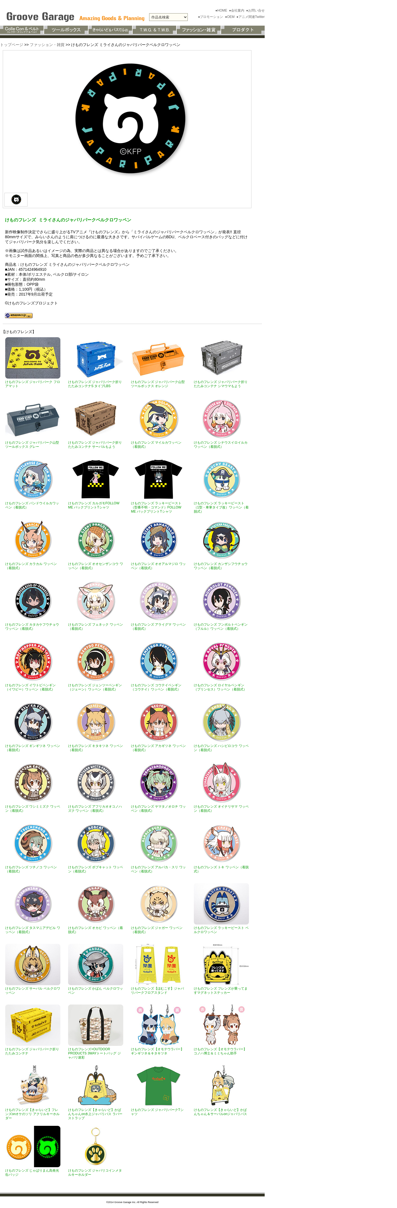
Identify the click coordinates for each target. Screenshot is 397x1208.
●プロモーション (211, 17)
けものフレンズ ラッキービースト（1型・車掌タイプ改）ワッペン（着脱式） (221, 507)
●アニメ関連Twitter (250, 17)
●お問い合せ (255, 10)
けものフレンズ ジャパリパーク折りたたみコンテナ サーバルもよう (95, 445)
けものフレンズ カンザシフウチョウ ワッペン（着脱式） (221, 566)
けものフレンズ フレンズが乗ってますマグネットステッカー (221, 991)
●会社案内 (237, 10)
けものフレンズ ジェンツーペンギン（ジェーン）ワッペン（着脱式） (95, 687)
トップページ (11, 44)
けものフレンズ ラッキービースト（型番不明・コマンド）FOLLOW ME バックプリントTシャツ (156, 507)
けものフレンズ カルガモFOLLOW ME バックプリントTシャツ (93, 505)
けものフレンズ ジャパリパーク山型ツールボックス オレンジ (158, 384)
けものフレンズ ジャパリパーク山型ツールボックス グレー (32, 445)
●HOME (221, 10)
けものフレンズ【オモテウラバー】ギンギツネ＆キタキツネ (157, 1051)
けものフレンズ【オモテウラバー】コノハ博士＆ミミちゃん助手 (220, 1051)
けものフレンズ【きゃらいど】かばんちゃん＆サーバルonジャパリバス (220, 1112)
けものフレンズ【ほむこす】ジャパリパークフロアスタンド (157, 991)
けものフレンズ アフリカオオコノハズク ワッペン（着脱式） (95, 809)
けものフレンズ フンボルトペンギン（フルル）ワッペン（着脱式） (221, 627)
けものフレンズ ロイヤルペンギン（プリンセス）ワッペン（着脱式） (220, 687)
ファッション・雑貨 (47, 44)
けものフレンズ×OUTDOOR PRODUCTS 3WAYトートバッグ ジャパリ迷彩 (94, 1053)
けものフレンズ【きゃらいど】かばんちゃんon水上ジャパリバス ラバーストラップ (95, 1114)
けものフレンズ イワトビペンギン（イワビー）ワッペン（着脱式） (30, 687)
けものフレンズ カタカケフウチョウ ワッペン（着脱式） (32, 627)
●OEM (230, 17)
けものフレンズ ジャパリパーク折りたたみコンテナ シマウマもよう (221, 384)
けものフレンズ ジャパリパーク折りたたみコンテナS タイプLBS (95, 384)
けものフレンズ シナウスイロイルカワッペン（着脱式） (221, 445)
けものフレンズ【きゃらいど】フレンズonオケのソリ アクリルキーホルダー (32, 1114)
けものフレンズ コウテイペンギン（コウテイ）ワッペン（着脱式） (156, 687)
